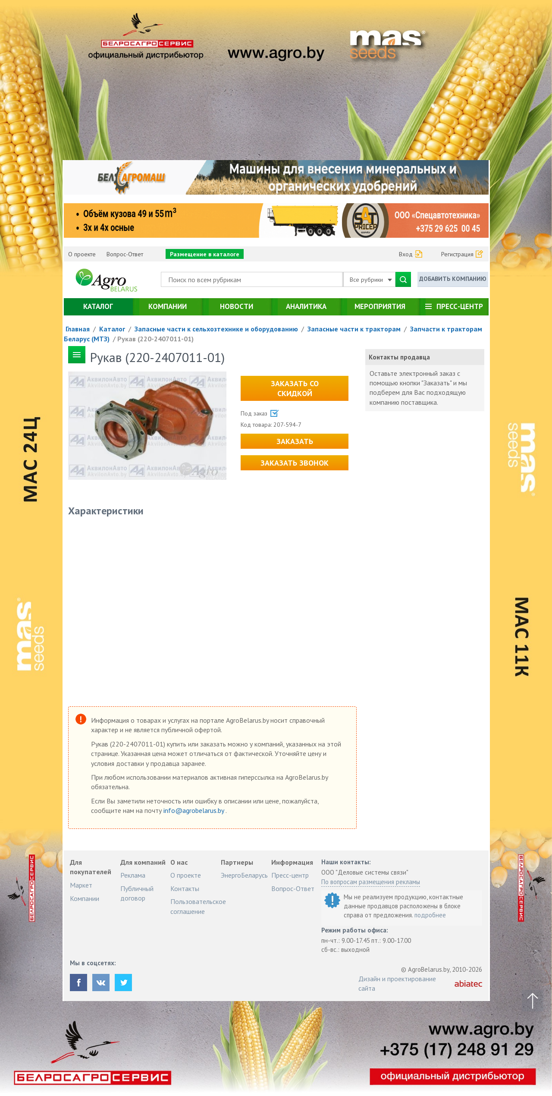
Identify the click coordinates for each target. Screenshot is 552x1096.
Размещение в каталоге (204, 254)
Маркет (81, 885)
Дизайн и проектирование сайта (397, 983)
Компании (167, 306)
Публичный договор (137, 893)
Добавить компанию (452, 279)
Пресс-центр (459, 306)
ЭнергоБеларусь (244, 875)
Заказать (294, 441)
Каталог (98, 306)
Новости (236, 306)
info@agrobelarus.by (194, 810)
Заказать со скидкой (295, 388)
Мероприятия (379, 306)
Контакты (184, 888)
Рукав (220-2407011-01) (155, 338)
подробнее (430, 915)
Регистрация (457, 254)
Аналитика (306, 306)
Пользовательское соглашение (198, 906)
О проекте (82, 254)
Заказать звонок (294, 463)
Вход (406, 254)
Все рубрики (371, 279)
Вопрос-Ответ (125, 254)
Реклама (132, 875)
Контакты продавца (399, 357)
